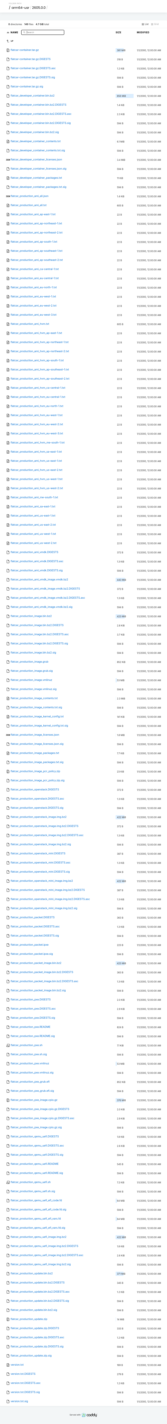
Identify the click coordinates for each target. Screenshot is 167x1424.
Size (118, 32)
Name (15, 32)
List (145, 24)
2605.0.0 (39, 7)
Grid (155, 24)
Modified (143, 32)
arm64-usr (20, 7)
